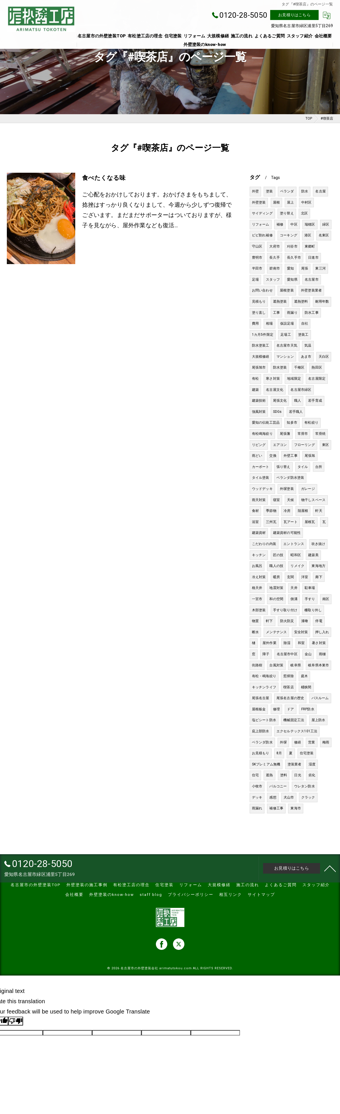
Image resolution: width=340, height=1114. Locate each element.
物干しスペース (313, 500)
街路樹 (257, 665)
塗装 (269, 191)
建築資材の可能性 (287, 533)
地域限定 (294, 379)
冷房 (287, 511)
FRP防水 (307, 709)
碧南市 (274, 268)
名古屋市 (312, 279)
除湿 (287, 643)
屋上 (290, 202)
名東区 (324, 235)
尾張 (304, 268)
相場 (269, 323)
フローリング (304, 445)
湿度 (312, 764)
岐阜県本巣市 (318, 665)
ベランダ (287, 191)
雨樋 (322, 654)
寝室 (276, 500)
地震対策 (276, 588)
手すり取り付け (285, 610)
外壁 (255, 191)
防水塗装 (280, 367)
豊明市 (257, 258)
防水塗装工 (260, 345)
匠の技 (278, 555)
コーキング (288, 235)
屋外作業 (269, 643)
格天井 (257, 588)
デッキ (257, 797)
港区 (307, 235)
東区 (325, 445)
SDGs (277, 412)
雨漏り (292, 313)
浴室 (255, 522)
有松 (255, 379)
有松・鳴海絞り (264, 676)
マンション (285, 357)
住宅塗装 (307, 753)
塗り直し (259, 313)
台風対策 (276, 665)
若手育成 (315, 401)
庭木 (304, 676)
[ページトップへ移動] (330, 868)
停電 (318, 621)
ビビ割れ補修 (262, 235)
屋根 (276, 202)
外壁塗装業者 (311, 290)
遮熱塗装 (280, 301)
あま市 (306, 357)
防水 (304, 191)
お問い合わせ (262, 290)
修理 (276, 709)
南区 (325, 599)
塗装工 (303, 335)
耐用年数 (322, 301)
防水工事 (312, 313)
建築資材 (259, 533)
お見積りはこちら (294, 15)
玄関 (290, 577)
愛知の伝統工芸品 (266, 423)
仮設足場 (287, 323)
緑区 (325, 224)
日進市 (313, 258)
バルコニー (278, 786)
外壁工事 (291, 456)
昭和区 (295, 555)
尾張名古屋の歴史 (290, 698)
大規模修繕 (260, 357)
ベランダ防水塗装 (290, 478)
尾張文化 (280, 401)
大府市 (274, 246)
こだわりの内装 (264, 544)
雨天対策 (259, 500)
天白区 (324, 357)
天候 (290, 500)
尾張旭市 (259, 367)
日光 (297, 775)
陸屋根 (303, 511)
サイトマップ (261, 894)
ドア (290, 709)
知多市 (292, 423)
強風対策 (259, 412)
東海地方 (318, 566)
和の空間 (276, 599)
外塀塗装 (287, 489)
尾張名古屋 (260, 698)
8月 (279, 753)
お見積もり (260, 753)
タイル (303, 467)
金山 (308, 654)
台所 (318, 467)
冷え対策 (259, 577)
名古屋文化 (274, 390)
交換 (272, 456)
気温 (307, 345)
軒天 (318, 511)
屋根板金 (259, 709)
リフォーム (260, 224)
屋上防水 (318, 720)
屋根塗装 (287, 290)
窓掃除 (288, 676)
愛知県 (292, 279)
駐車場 (310, 588)
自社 (304, 323)
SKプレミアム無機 (266, 764)
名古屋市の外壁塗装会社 (139, 968)
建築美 (313, 555)
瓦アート (291, 522)
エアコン (280, 445)
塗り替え (287, 213)
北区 (304, 213)
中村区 (306, 202)
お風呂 (257, 566)
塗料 (283, 775)
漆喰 (304, 621)
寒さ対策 (273, 379)
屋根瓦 (310, 522)
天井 (293, 588)
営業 (311, 742)
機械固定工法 (293, 720)
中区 (293, 224)
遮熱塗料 (301, 301)
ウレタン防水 (304, 786)
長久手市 (294, 258)
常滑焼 (320, 434)
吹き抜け (318, 544)
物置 (255, 621)
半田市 (257, 268)
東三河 (320, 268)
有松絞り (311, 423)
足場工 (285, 335)
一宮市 (257, 599)
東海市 (295, 808)
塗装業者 (295, 764)
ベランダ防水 (262, 742)
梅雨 (325, 742)
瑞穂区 (310, 224)
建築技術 (259, 401)
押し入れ (322, 632)
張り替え (283, 467)
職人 (297, 401)
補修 (279, 224)
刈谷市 (292, 246)
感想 (272, 797)
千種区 (299, 367)
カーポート (260, 467)
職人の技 (276, 566)
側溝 (293, 599)
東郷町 (310, 246)
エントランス (293, 544)
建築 (255, 390)
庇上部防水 (260, 731)
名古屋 (320, 191)
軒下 (269, 621)
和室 (301, 643)
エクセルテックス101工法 (296, 731)
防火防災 (287, 621)
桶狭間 (306, 687)
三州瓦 (271, 522)
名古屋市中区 (287, 654)
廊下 (318, 577)
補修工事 (276, 808)
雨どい (257, 456)
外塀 (283, 742)
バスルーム (320, 698)
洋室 (304, 577)
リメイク (297, 566)
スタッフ (273, 279)
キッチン (259, 555)
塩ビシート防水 (264, 720)
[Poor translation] (15, 1021)
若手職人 (296, 412)
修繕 (297, 742)
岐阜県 (295, 665)
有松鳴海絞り (262, 434)
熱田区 (317, 367)
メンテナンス (276, 632)
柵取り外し (313, 610)
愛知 (290, 268)
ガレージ (308, 489)
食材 (255, 511)
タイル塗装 (260, 478)
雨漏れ (257, 808)
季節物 (271, 511)
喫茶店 (288, 687)
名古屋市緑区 (300, 390)
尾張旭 (310, 456)
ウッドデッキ (262, 489)
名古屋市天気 (286, 345)
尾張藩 (285, 434)
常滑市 (303, 434)
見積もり (259, 301)
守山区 (257, 246)
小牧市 (257, 786)
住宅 (255, 775)
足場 (255, 279)
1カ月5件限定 (262, 335)
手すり (310, 599)
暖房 (276, 577)
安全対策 (301, 632)
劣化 (311, 775)
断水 (255, 632)
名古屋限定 (316, 379)
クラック (308, 797)
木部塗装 (259, 610)
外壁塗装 (259, 202)
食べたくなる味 (103, 177)
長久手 (274, 258)
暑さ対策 (319, 643)
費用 (255, 323)
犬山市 (289, 797)
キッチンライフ (264, 687)
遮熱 (269, 775)
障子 (265, 654)
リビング (259, 445)
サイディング (262, 213)
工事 (276, 313)
